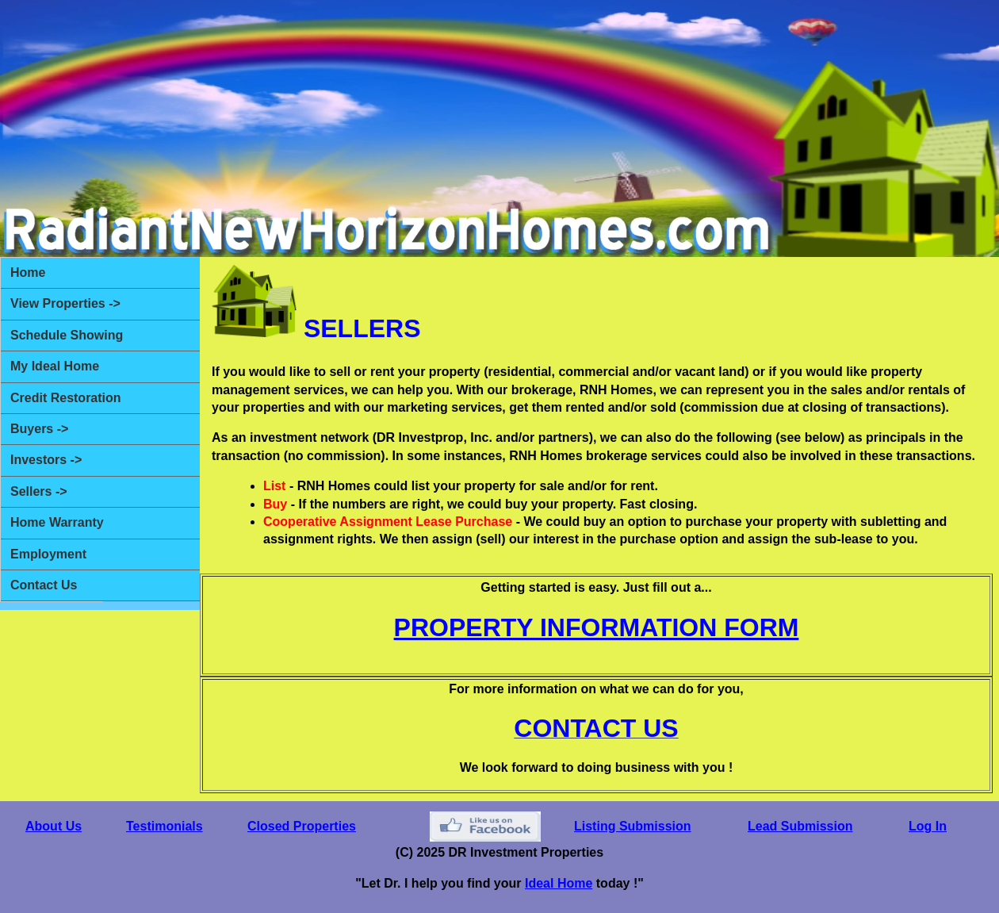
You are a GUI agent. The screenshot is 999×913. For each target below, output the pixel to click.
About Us (53, 826)
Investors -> (46, 459)
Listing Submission (632, 826)
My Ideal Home (54, 366)
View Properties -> (65, 303)
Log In (928, 826)
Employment (48, 554)
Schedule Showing (66, 335)
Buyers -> (39, 428)
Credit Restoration (65, 398)
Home (27, 272)
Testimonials (164, 826)
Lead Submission (800, 826)
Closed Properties (301, 826)
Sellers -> (38, 491)
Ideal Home (558, 883)
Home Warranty (57, 522)
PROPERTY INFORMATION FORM (596, 627)
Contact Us (43, 585)
